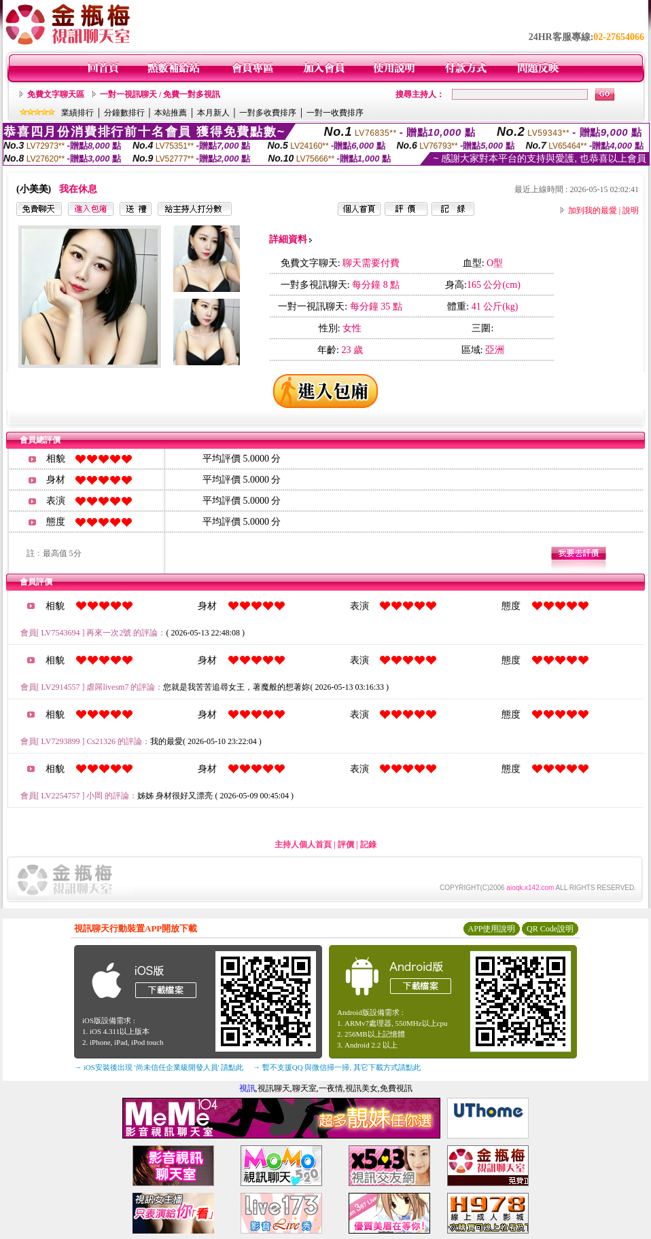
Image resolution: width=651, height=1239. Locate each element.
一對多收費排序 (267, 112)
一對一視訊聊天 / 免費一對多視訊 (160, 94)
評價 (346, 844)
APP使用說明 (491, 928)
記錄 (368, 844)
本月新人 (213, 112)
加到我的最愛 (592, 210)
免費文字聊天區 (55, 94)
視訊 (247, 1088)
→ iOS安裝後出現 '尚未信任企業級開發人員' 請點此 (158, 1067)
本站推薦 (170, 112)
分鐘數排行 (124, 112)
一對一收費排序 (335, 112)
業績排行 (77, 112)
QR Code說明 (550, 928)
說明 (630, 210)
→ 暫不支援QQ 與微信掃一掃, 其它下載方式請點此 (337, 1067)
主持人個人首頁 (303, 844)
